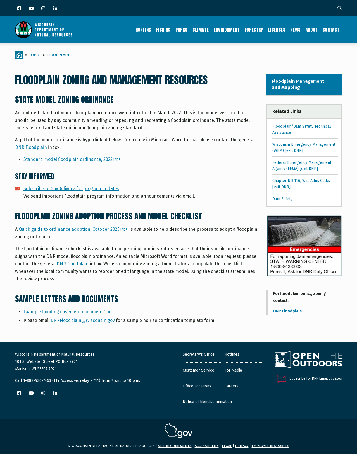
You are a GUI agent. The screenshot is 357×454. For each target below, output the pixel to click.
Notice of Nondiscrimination (207, 401)
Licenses (276, 29)
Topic (34, 55)
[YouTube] (31, 8)
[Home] (19, 55)
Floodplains (59, 55)
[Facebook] (19, 8)
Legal (227, 446)
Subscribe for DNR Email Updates (315, 378)
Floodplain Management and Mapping (298, 84)
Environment (227, 29)
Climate (200, 29)
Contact (331, 29)
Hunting (143, 29)
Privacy (242, 446)
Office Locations (197, 386)
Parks (181, 29)
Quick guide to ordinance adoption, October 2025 (73, 229)
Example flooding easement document (67, 311)
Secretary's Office (199, 354)
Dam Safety (282, 198)
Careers (232, 386)
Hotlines (232, 354)
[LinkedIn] (55, 8)
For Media (233, 370)
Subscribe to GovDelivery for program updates (71, 188)
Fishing (163, 29)
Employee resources (270, 446)
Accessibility (207, 446)
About (312, 29)
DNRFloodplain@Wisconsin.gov (83, 320)
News (295, 29)
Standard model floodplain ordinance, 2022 (72, 159)
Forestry (254, 29)
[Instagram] (43, 8)
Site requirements (175, 446)
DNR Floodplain (31, 147)
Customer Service (198, 370)
